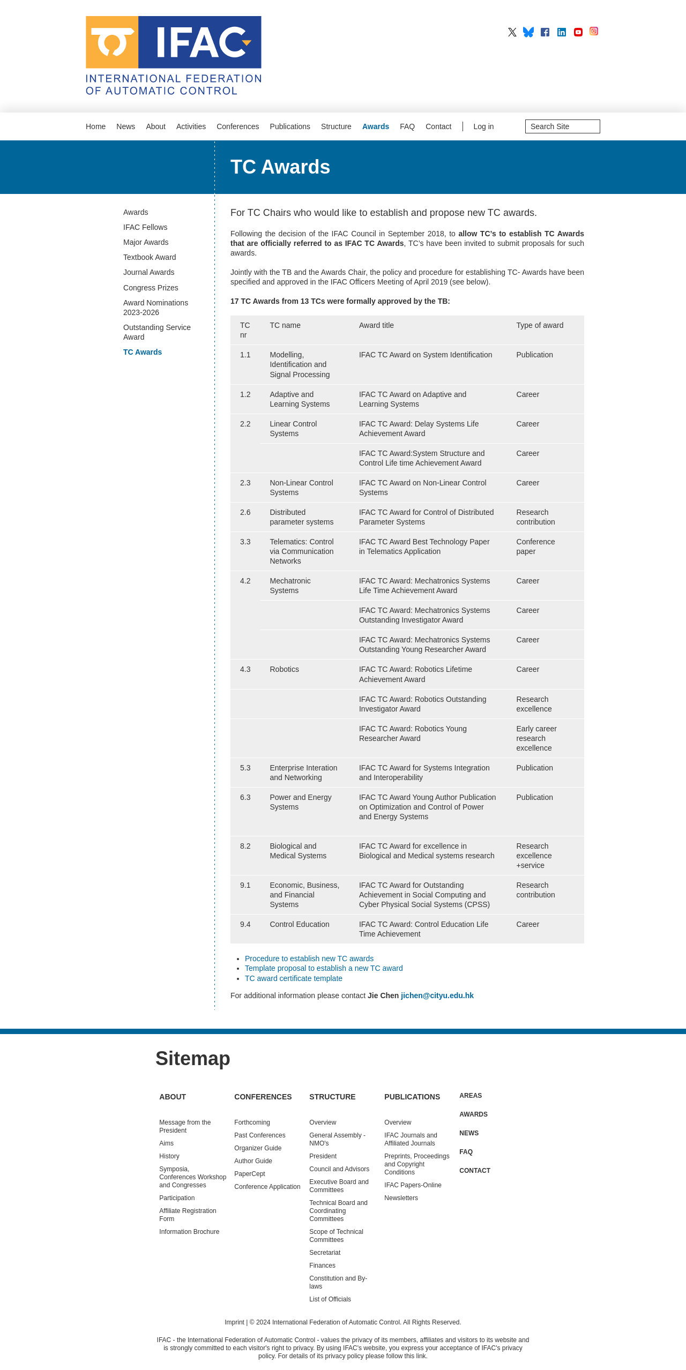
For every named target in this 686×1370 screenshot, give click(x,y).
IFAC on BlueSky (528, 32)
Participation (177, 1198)
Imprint (234, 1322)
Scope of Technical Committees (336, 1236)
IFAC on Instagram (595, 32)
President (323, 1156)
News (125, 126)
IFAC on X (512, 32)
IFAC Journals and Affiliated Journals (410, 1139)
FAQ (407, 126)
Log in (484, 126)
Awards (375, 126)
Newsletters (401, 1198)
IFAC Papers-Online (413, 1185)
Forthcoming (252, 1122)
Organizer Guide (257, 1148)
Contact (438, 126)
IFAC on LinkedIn (561, 32)
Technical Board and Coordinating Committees (338, 1211)
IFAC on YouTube (578, 32)
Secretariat (324, 1252)
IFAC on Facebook (545, 32)
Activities (191, 126)
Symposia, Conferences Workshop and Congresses (192, 1177)
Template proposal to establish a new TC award (324, 968)
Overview (322, 1122)
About (156, 126)
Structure (336, 126)
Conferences (238, 126)
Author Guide (253, 1161)
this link (415, 1356)
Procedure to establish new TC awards (309, 958)
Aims (166, 1143)
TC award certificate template (293, 978)
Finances (322, 1265)
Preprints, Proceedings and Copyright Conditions (416, 1164)
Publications (290, 126)
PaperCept (249, 1174)
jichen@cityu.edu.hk (437, 995)
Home (96, 126)
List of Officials (330, 1299)
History (169, 1156)
